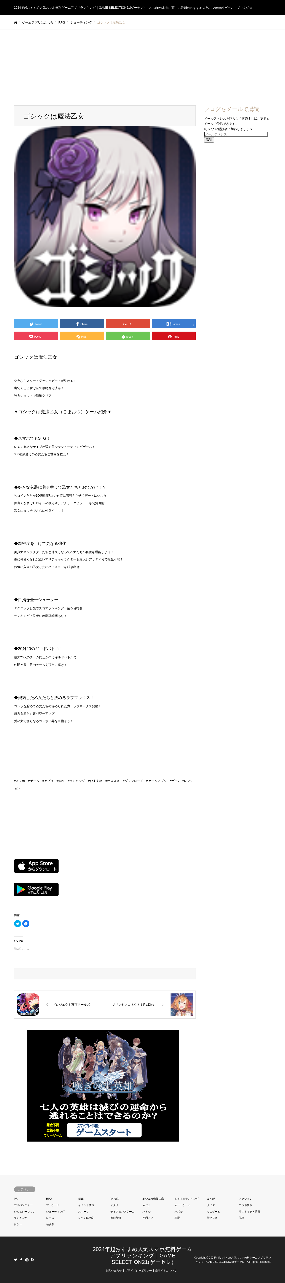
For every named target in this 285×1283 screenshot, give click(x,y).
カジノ (146, 1205)
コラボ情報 (245, 1205)
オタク (114, 1205)
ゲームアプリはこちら (37, 22)
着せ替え (212, 1217)
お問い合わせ (114, 1270)
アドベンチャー (23, 1205)
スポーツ (83, 1211)
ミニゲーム (213, 1211)
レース (50, 1217)
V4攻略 (114, 1198)
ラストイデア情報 (249, 1211)
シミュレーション (24, 1211)
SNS (81, 1198)
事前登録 (115, 1217)
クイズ (211, 1205)
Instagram (26, 1259)
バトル (146, 1211)
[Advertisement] (142, 63)
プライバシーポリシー (138, 1270)
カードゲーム (183, 1205)
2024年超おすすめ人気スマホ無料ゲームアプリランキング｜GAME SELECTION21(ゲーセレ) (142, 1255)
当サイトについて (166, 1270)
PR (16, 1198)
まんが (211, 1198)
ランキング (20, 1217)
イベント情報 (86, 1205)
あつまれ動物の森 (153, 1198)
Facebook (21, 1259)
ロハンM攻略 (86, 1217)
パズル (179, 1211)
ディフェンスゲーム (122, 1211)
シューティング (55, 1211)
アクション (245, 1198)
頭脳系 (50, 1224)
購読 (209, 139)
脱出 (241, 1217)
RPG (49, 1198)
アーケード (52, 1205)
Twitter (15, 1259)
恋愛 (177, 1217)
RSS (32, 1259)
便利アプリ (149, 1217)
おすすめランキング (187, 1198)
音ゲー (18, 1224)
